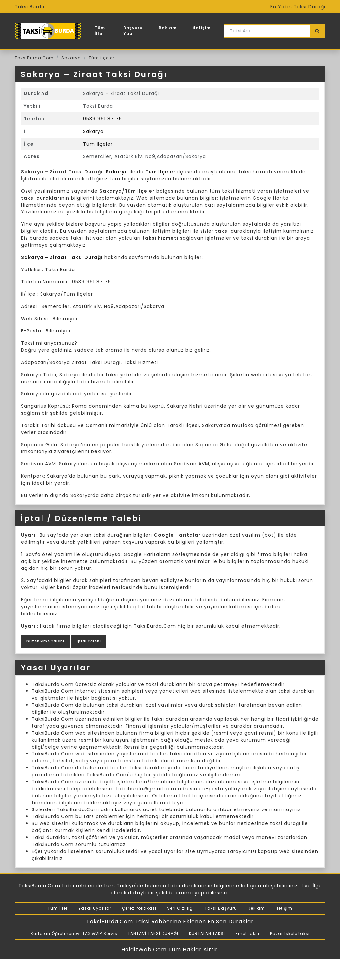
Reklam (168, 27)
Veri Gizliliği (180, 908)
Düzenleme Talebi (45, 641)
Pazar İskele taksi (290, 933)
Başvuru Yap (133, 30)
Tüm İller (100, 30)
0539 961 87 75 (102, 118)
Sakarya (71, 58)
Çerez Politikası (139, 908)
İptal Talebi (89, 641)
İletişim (202, 27)
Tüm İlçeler (101, 58)
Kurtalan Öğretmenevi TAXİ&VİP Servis (74, 933)
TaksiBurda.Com (34, 58)
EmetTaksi (247, 933)
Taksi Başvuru (221, 908)
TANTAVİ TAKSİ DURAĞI (153, 933)
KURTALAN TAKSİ (207, 933)
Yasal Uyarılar (94, 908)
